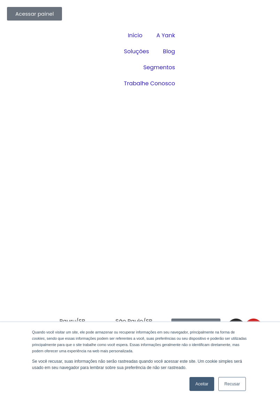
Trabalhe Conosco (149, 83)
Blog (169, 51)
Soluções (136, 51)
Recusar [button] (232, 384)
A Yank (165, 35)
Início (135, 35)
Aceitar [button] (201, 384)
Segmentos (159, 67)
